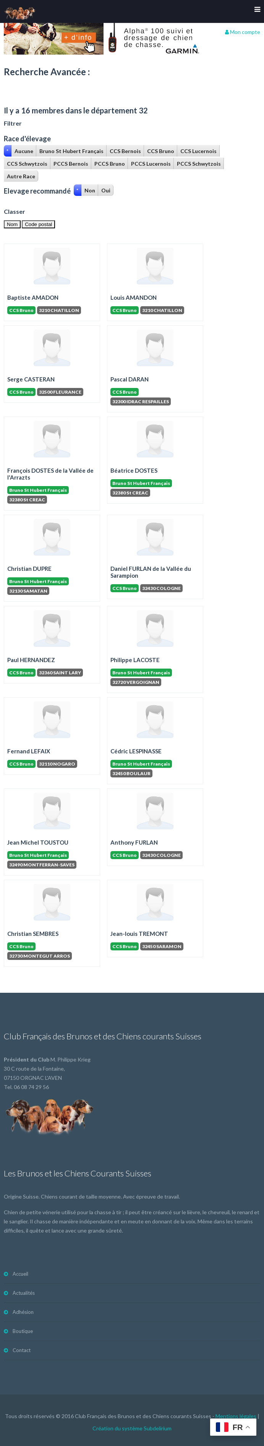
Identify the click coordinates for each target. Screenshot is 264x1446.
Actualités (24, 1293)
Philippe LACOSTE (135, 659)
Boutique (23, 1331)
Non (89, 190)
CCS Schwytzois (27, 163)
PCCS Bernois (70, 163)
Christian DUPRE (29, 568)
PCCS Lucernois (151, 163)
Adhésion (23, 1312)
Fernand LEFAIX (28, 751)
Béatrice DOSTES (133, 470)
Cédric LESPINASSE (136, 751)
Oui (105, 190)
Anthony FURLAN (134, 842)
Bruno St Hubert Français (71, 151)
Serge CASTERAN (31, 379)
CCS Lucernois (198, 151)
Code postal (38, 224)
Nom (12, 224)
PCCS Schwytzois (199, 163)
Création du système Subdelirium (132, 1428)
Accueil (20, 1274)
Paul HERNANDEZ (31, 659)
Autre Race (21, 176)
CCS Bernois (125, 151)
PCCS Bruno (109, 163)
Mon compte (242, 32)
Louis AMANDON (133, 297)
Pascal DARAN (129, 379)
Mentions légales (235, 1416)
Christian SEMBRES (32, 933)
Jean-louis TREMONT (139, 933)
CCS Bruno (160, 151)
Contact (22, 1350)
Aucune (24, 151)
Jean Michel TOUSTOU (37, 842)
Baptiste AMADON (32, 297)
